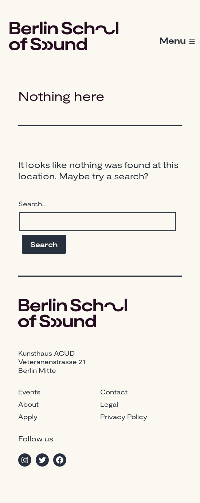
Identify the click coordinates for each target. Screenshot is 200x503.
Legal (109, 404)
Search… (32, 204)
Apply (28, 417)
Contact (114, 392)
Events (29, 392)
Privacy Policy (123, 417)
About (28, 404)
